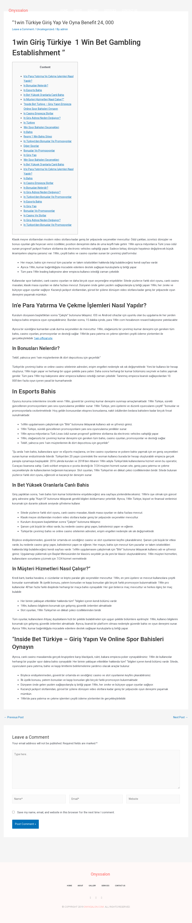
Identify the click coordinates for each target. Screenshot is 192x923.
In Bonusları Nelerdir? (37, 85)
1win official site (44, 338)
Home (64, 10)
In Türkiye (29, 122)
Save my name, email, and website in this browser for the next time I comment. (66, 816)
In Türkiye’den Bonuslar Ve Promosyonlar (49, 141)
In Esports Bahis (34, 90)
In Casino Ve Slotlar (36, 215)
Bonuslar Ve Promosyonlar (40, 150)
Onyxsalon (18, 10)
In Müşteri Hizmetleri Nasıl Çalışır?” (45, 99)
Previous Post (14, 717)
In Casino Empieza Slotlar (39, 113)
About (78, 10)
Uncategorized (46, 29)
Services (110, 10)
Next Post (180, 717)
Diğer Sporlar (31, 146)
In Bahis (28, 132)
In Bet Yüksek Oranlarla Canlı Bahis (45, 95)
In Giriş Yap (30, 155)
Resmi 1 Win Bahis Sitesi (39, 136)
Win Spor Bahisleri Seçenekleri (42, 127)
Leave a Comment (23, 29)
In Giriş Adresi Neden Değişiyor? (43, 118)
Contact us (129, 10)
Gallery (93, 10)
